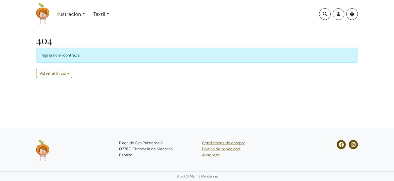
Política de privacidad (221, 149)
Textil (99, 14)
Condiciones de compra (223, 143)
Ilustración (69, 14)
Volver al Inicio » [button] (54, 73)
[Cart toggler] (352, 14)
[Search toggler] (325, 14)
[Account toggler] (338, 14)
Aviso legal (211, 155)
